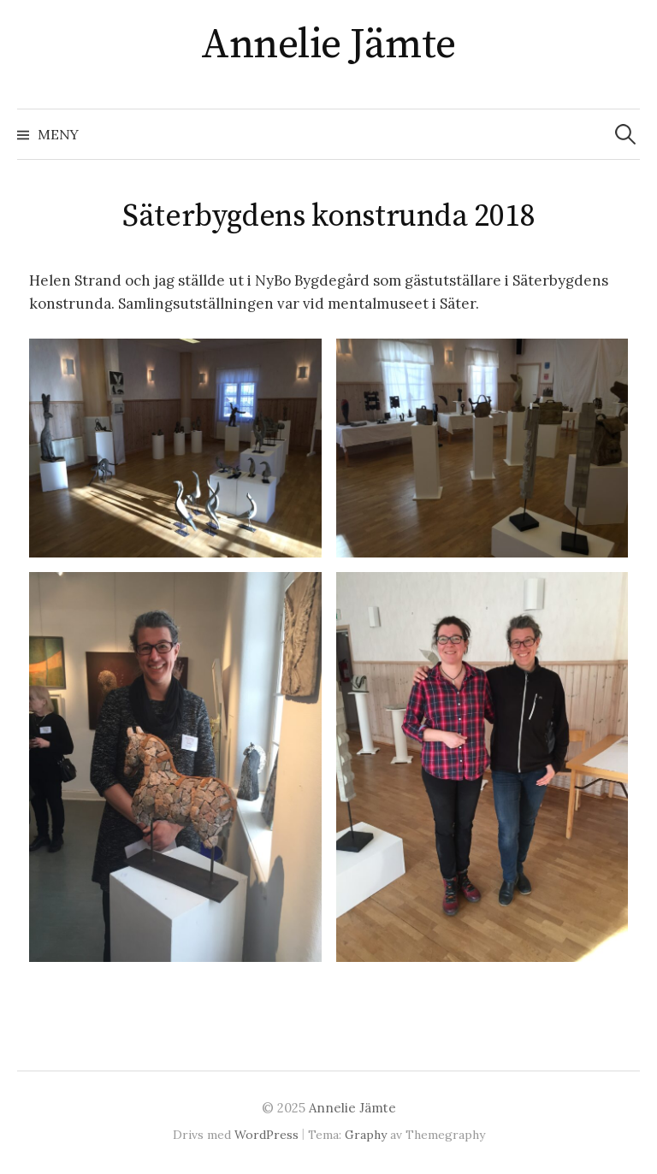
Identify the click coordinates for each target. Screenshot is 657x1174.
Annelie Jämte (328, 45)
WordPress (266, 1134)
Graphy (366, 1134)
